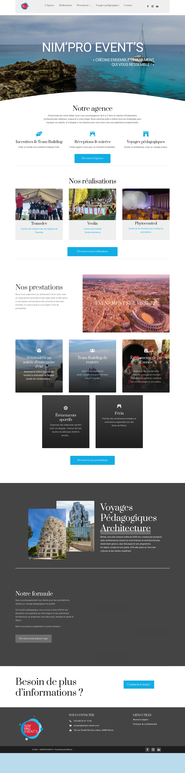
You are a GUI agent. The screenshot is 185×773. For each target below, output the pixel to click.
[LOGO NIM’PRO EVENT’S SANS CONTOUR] (24, 1)
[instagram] (152, 6)
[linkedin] (157, 6)
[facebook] (148, 6)
